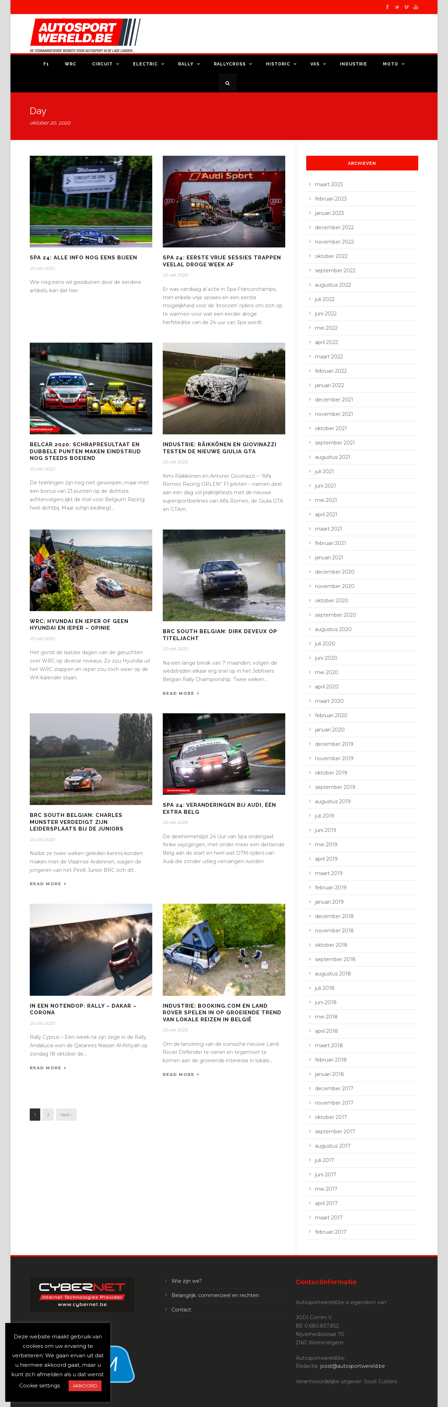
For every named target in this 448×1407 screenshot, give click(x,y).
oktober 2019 (331, 773)
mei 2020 (326, 672)
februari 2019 (330, 887)
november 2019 (334, 758)
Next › (66, 1114)
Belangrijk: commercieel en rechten (215, 1295)
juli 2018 (325, 988)
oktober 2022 (331, 256)
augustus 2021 (332, 457)
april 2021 (326, 514)
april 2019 (326, 859)
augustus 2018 (333, 974)
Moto (390, 64)
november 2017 (334, 1103)
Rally (186, 64)
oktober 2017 (331, 1117)
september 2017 (335, 1131)
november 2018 (334, 930)
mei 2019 (326, 844)
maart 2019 (329, 873)
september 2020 (335, 615)
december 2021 (334, 400)
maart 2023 (329, 184)
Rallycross (230, 64)
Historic (278, 64)
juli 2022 (325, 299)
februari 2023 (331, 199)
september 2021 (335, 443)
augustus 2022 (333, 285)
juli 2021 (324, 471)
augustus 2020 (333, 629)
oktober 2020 (331, 600)
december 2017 (334, 1088)
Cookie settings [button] (39, 1385)
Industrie (353, 64)
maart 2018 (329, 1045)
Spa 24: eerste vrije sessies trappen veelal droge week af (222, 261)
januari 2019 (329, 902)
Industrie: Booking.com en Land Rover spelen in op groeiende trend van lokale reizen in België (222, 1013)
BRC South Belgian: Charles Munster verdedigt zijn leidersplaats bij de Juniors (77, 822)
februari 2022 (331, 371)
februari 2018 (331, 1060)
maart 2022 (329, 357)
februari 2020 (331, 715)
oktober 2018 (331, 945)
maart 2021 (328, 529)
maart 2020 (329, 701)
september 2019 (335, 787)
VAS (315, 64)
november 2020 (335, 586)
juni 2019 (325, 830)
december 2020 (335, 572)
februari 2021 (330, 543)
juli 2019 (324, 816)
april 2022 (326, 342)
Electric (145, 64)
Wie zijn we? (187, 1281)
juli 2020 (325, 643)
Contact (181, 1310)
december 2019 (334, 744)
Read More (181, 693)
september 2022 (335, 270)
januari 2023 (329, 213)
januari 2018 (329, 1074)
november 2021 (334, 414)
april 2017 (326, 1203)
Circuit (102, 64)
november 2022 (334, 242)
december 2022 (334, 227)
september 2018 (335, 959)
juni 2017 (325, 1174)
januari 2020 (330, 730)
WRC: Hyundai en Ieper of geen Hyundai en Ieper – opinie (79, 624)
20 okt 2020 (42, 268)
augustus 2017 (333, 1146)
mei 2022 (326, 328)
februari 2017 (330, 1232)
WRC (70, 64)
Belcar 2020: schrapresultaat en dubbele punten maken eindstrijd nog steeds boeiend (85, 451)
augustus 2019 (333, 801)
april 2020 (327, 687)
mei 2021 (326, 500)
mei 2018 (326, 1017)
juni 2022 (326, 313)
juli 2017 (324, 1160)
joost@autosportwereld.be (352, 1366)
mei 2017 (326, 1189)
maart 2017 (329, 1217)
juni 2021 (325, 486)
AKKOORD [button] (85, 1385)
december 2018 (334, 916)
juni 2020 (326, 658)
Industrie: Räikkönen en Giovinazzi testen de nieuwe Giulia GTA (219, 448)
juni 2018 (326, 1002)
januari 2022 (329, 385)
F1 (46, 64)
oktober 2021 (331, 428)
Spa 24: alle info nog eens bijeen (83, 257)
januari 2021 (329, 557)
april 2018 (326, 1031)
